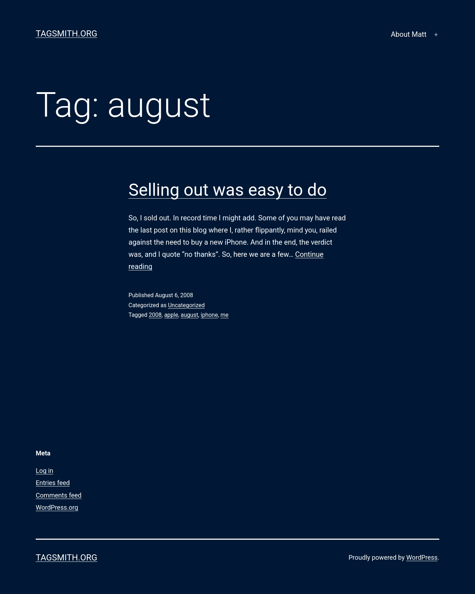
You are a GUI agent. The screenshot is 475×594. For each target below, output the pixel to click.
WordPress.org (57, 507)
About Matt (409, 34)
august (189, 314)
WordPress (421, 557)
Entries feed (53, 482)
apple (171, 314)
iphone (209, 314)
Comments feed (58, 495)
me (225, 314)
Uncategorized (186, 305)
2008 (155, 314)
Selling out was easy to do (228, 190)
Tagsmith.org (66, 34)
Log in (44, 470)
